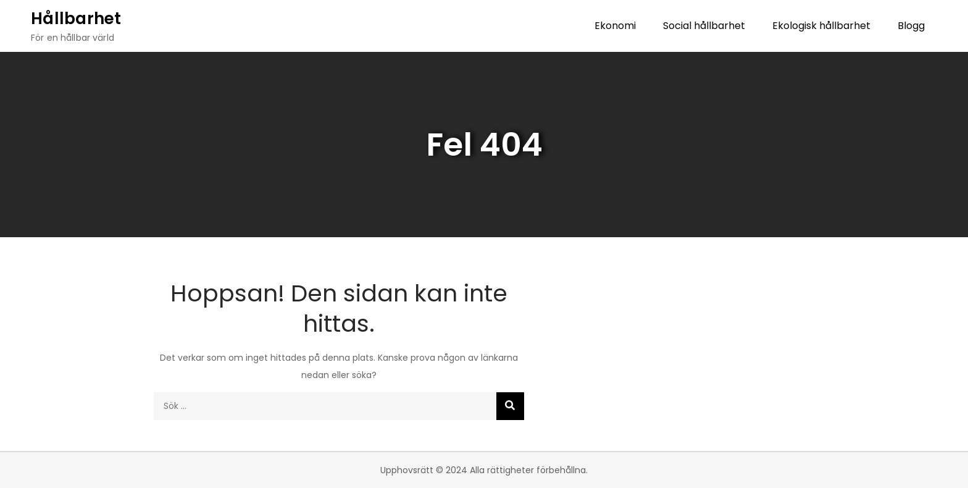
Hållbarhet (76, 18)
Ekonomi (615, 26)
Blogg (911, 26)
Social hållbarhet (704, 26)
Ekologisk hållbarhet (821, 26)
